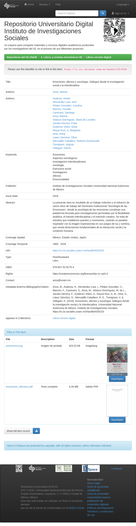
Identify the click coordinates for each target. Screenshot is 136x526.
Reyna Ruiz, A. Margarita (66, 130)
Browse (44, 4)
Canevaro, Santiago (64, 112)
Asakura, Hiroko (61, 98)
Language (122, 4)
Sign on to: (120, 13)
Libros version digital (98, 57)
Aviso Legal (93, 483)
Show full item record (18, 431)
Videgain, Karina (62, 148)
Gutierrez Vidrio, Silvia (65, 126)
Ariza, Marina (60, 91)
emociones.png (14, 345)
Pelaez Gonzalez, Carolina (67, 105)
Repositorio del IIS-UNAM (22, 57)
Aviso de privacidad (98, 493)
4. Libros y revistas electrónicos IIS (61, 57)
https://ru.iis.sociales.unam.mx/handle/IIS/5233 (78, 250)
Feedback (116, 468)
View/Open (117, 378)
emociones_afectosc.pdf (19, 386)
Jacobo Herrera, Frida (65, 123)
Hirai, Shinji (59, 133)
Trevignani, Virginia (63, 144)
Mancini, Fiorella (62, 109)
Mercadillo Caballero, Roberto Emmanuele (76, 141)
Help (58, 4)
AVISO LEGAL (77, 508)
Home (29, 4)
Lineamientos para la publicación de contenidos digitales (98, 501)
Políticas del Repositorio (100, 508)
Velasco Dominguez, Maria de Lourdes (74, 119)
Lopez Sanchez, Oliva (65, 137)
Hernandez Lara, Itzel (64, 102)
